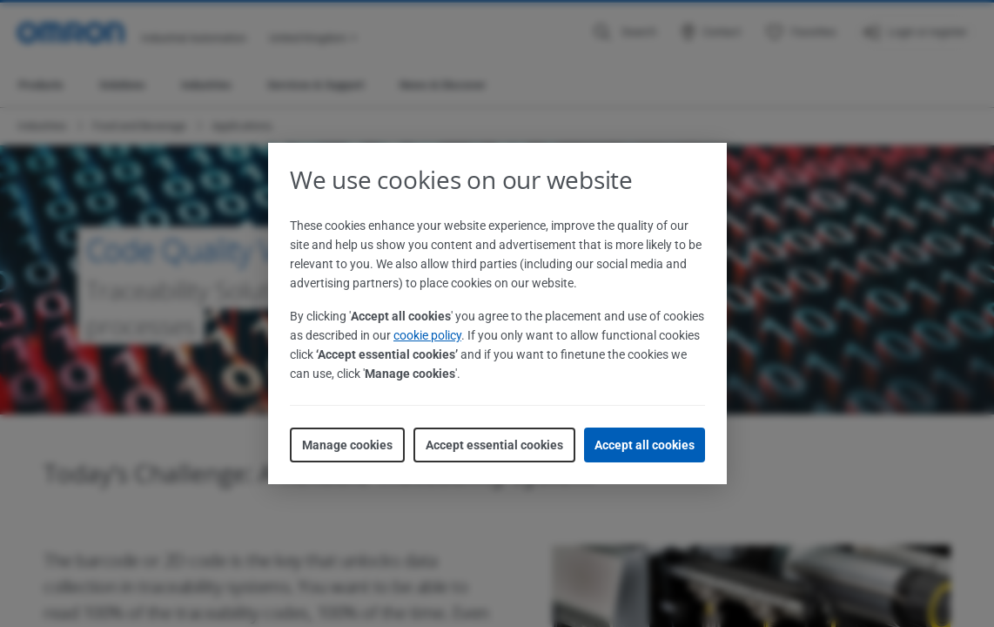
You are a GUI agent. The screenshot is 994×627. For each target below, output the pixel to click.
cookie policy (427, 335)
